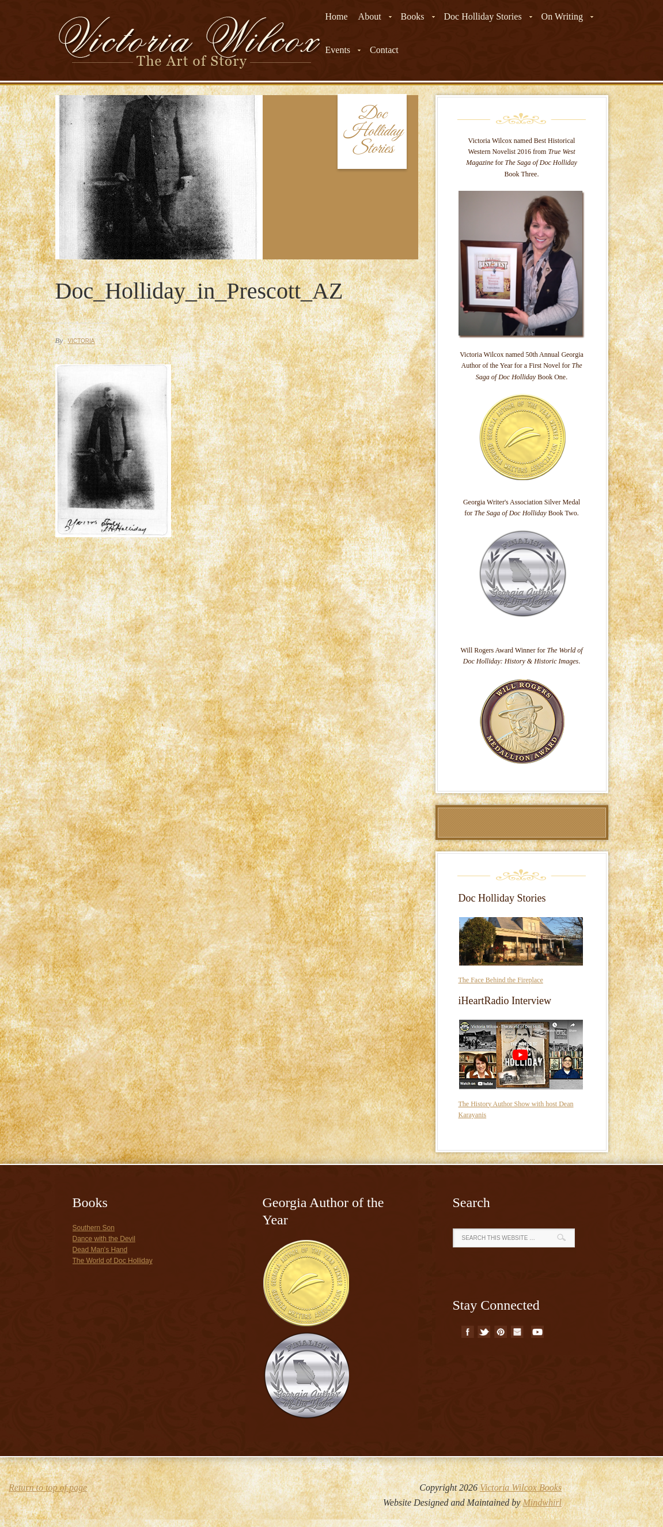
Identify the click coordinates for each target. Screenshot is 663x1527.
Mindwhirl (542, 1502)
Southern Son (94, 1228)
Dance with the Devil (104, 1239)
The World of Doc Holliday (113, 1261)
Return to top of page (48, 1487)
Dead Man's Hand (100, 1250)
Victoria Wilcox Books (521, 1487)
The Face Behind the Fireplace (501, 980)
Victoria (80, 341)
